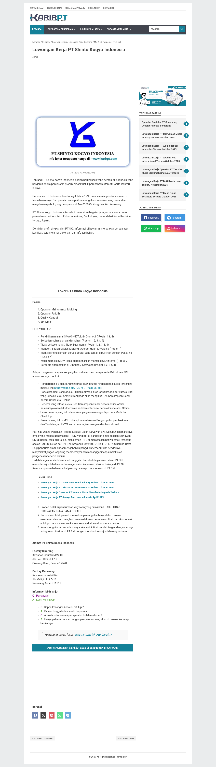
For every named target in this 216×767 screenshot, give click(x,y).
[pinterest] (52, 715)
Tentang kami (37, 8)
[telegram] (68, 715)
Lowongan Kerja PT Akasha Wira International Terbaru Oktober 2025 (77, 487)
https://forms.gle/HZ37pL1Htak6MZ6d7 (78, 387)
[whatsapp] (60, 715)
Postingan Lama (126, 738)
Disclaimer (94, 8)
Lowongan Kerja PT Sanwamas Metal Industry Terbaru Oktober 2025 (77, 482)
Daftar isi (108, 8)
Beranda (37, 29)
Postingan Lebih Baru (42, 738)
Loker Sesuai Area (90, 29)
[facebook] (35, 715)
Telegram (174, 218)
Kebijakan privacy (75, 8)
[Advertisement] (83, 86)
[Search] (164, 29)
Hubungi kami (54, 8)
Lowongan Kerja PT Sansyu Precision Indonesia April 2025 (72, 497)
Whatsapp (151, 228)
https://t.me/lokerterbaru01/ (93, 634)
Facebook (151, 218)
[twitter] (43, 715)
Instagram (174, 228)
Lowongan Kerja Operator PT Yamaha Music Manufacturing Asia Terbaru (80, 492)
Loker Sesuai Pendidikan (60, 29)
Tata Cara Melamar (117, 29)
